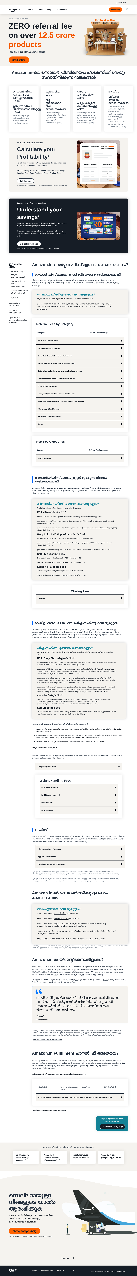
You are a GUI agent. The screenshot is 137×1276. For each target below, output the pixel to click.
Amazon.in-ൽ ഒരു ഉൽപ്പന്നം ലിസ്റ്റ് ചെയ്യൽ (111, 1156)
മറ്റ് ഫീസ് (14, 297)
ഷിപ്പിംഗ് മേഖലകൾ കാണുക (43, 747)
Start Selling (115, 10)
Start (29, 10)
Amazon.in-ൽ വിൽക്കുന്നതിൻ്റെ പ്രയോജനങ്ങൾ (51, 1157)
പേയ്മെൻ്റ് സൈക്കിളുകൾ (15, 311)
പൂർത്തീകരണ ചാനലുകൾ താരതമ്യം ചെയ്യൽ (18, 320)
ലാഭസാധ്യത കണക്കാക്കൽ (14, 304)
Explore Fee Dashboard (29, 244)
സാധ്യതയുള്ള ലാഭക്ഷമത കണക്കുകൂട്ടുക (49, 1110)
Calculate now (25, 181)
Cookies (72, 1271)
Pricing (48, 10)
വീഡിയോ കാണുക (111, 1126)
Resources (61, 10)
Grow (39, 10)
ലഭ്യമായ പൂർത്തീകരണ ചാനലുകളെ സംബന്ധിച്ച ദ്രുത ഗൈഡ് (57, 1074)
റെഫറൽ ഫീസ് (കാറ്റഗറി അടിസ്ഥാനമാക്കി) (18, 274)
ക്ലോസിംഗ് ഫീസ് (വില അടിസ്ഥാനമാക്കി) (18, 283)
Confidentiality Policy (47, 1271)
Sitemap (34, 1271)
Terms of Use (60, 1271)
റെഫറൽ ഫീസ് (60, 913)
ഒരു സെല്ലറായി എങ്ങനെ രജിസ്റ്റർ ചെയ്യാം (22, 1157)
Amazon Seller (13, 18)
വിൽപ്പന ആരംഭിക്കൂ (24, 1231)
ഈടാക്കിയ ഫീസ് (15, 265)
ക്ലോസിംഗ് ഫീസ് (61, 918)
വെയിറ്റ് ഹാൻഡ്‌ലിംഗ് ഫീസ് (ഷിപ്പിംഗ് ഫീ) (19, 292)
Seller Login (122, 3)
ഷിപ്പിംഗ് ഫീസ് (59, 923)
